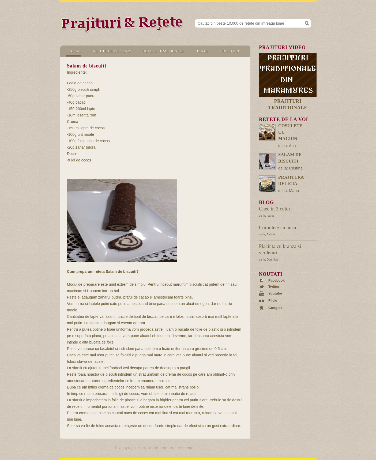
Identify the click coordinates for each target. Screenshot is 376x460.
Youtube (275, 293)
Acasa (75, 51)
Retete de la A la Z (111, 51)
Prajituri (229, 51)
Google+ (275, 308)
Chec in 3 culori (275, 209)
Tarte (202, 51)
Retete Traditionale (163, 51)
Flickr (273, 300)
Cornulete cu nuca (277, 227)
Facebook (276, 280)
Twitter (274, 286)
